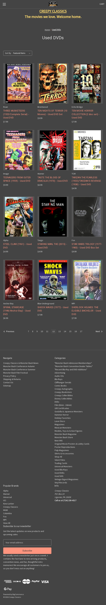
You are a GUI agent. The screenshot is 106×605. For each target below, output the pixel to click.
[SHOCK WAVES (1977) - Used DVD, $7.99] (53, 280)
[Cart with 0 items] (102, 4)
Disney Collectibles (63, 398)
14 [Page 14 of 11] (65, 331)
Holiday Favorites (63, 418)
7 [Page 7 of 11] (28, 331)
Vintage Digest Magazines (66, 479)
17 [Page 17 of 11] (81, 331)
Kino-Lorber (8, 503)
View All (6, 523)
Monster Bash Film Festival (15, 372)
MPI (4, 519)
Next (99, 331)
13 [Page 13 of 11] (59, 331)
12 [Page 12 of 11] (53, 331)
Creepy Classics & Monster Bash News (20, 363)
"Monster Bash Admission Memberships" (73, 363)
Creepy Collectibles (64, 395)
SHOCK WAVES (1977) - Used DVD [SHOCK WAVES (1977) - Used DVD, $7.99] (53, 309)
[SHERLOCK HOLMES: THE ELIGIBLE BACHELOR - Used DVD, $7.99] (87, 280)
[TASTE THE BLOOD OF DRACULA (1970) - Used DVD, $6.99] (53, 150)
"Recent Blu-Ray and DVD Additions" (71, 369)
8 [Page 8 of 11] (32, 331)
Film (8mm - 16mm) (63, 405)
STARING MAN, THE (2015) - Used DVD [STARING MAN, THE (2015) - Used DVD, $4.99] (52, 246)
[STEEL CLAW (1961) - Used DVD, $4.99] (19, 217)
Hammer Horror (62, 414)
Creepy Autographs (64, 388)
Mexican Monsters (63, 427)
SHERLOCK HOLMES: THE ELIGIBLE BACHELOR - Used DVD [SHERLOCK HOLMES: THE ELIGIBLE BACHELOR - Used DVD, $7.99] (86, 311)
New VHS (59, 440)
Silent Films (60, 460)
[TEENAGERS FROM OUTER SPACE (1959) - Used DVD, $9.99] (19, 150)
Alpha (5, 490)
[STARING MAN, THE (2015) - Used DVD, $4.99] (53, 217)
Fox (4, 516)
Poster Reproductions (65, 447)
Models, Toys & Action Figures (68, 430)
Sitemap (7, 385)
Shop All (58, 456)
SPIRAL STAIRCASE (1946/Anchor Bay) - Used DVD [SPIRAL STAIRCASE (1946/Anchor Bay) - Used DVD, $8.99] (16, 311)
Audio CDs (59, 376)
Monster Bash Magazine (65, 434)
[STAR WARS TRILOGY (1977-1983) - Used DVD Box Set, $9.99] (87, 217)
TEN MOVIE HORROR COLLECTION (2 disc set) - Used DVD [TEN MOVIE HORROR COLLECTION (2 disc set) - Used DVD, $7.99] (86, 114)
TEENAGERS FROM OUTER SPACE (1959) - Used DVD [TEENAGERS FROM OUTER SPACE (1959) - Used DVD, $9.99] (17, 179)
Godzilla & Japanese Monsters (69, 411)
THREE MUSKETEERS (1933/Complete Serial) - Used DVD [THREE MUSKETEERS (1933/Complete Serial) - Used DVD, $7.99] (16, 114)
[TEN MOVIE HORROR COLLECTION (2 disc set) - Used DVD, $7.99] (87, 83)
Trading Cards (61, 463)
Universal (7, 497)
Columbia (7, 513)
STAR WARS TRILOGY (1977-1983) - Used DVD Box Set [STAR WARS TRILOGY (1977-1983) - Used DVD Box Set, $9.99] (87, 246)
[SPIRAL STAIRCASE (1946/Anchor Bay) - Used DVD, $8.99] (19, 280)
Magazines (59, 424)
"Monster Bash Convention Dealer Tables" (74, 366)
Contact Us (8, 382)
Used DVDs (59, 472)
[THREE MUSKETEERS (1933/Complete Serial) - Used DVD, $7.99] (19, 83)
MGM (5, 510)
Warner (6, 494)
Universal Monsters (63, 466)
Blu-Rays (58, 379)
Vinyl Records (61, 482)
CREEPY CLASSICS (53, 11)
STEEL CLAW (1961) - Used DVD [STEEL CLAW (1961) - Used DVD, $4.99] (17, 246)
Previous (8, 331)
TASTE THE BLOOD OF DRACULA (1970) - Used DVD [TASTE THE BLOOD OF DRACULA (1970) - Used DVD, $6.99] (53, 179)
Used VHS (59, 476)
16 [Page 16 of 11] (76, 331)
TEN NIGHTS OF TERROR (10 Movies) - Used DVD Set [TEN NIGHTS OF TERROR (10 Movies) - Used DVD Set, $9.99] (52, 112)
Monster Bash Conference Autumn (19, 366)
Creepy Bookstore (63, 392)
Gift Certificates (62, 408)
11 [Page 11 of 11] (47, 331)
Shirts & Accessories (64, 453)
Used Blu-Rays (61, 469)
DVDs (57, 401)
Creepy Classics (10, 506)
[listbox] (22, 53)
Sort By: (8, 53)
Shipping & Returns (12, 379)
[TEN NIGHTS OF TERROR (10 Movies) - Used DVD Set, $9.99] (53, 83)
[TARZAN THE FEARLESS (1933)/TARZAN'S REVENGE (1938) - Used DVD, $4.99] (87, 150)
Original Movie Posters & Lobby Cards (72, 443)
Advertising (60, 372)
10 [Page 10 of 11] (42, 331)
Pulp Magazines (62, 450)
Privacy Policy (9, 376)
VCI (4, 500)
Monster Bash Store (64, 437)
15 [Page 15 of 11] (70, 331)
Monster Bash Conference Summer (19, 369)
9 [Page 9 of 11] (37, 331)
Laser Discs (60, 421)
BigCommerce (18, 594)
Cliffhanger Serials (63, 382)
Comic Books (61, 385)
